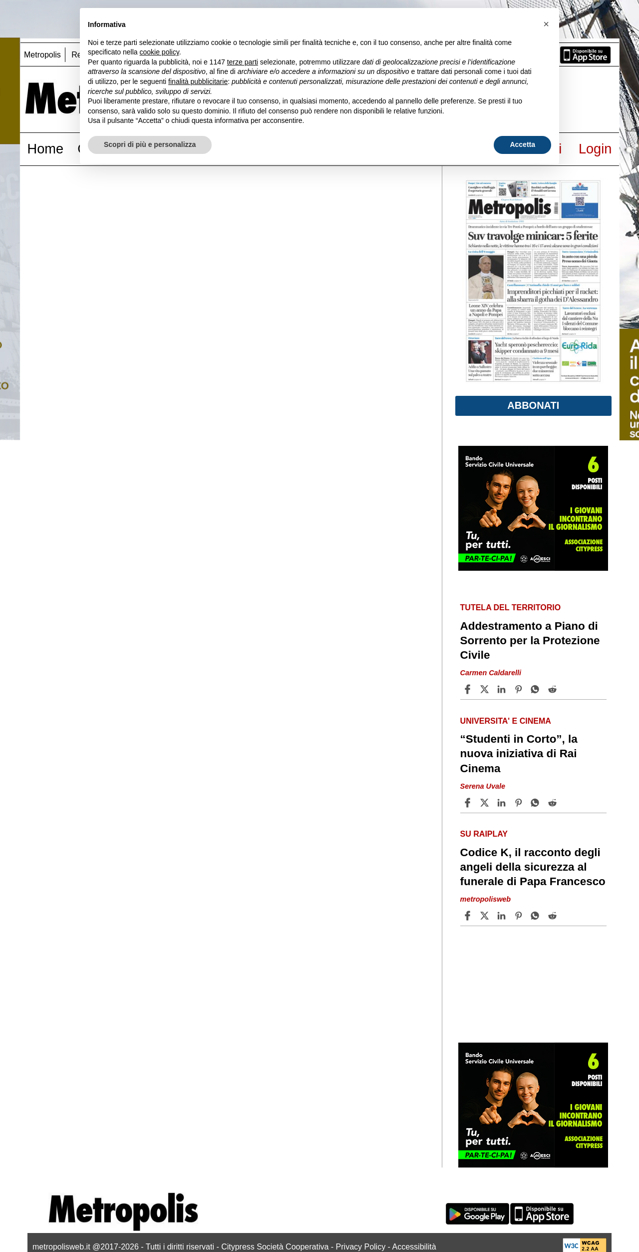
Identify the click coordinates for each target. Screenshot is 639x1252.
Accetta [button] (522, 144)
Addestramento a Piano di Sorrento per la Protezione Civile (530, 640)
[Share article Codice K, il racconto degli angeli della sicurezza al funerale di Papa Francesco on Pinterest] (520, 916)
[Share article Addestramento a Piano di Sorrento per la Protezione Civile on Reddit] (554, 689)
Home (45, 148)
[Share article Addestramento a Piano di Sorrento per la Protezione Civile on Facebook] (469, 689)
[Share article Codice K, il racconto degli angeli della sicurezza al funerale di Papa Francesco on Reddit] (554, 916)
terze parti (242, 62)
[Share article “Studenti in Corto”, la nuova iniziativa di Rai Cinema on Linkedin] (503, 803)
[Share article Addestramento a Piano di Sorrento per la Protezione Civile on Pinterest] (520, 689)
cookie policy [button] (159, 52)
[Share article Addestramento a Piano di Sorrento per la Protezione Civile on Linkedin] (503, 689)
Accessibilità (414, 1247)
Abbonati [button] (533, 405)
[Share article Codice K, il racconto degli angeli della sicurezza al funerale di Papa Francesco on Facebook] (469, 916)
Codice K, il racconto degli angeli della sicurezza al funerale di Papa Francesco (533, 867)
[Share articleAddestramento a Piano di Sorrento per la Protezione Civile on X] (486, 689)
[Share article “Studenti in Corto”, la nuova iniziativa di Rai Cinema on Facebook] (469, 803)
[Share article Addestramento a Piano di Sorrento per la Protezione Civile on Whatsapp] (537, 689)
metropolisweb (485, 899)
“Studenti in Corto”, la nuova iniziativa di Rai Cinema (519, 753)
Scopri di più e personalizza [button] (150, 144)
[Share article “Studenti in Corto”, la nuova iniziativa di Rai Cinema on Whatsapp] (537, 803)
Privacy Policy (361, 1247)
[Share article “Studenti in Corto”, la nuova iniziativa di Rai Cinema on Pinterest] (520, 803)
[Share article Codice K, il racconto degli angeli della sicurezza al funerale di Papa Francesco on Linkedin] (503, 916)
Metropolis (42, 54)
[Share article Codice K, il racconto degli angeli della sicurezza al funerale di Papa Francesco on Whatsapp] (537, 916)
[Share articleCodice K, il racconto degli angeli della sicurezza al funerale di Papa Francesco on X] (486, 916)
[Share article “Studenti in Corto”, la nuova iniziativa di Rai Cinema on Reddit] (554, 803)
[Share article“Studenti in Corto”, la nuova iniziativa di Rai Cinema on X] (486, 803)
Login (595, 148)
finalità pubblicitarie (198, 81)
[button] (546, 24)
